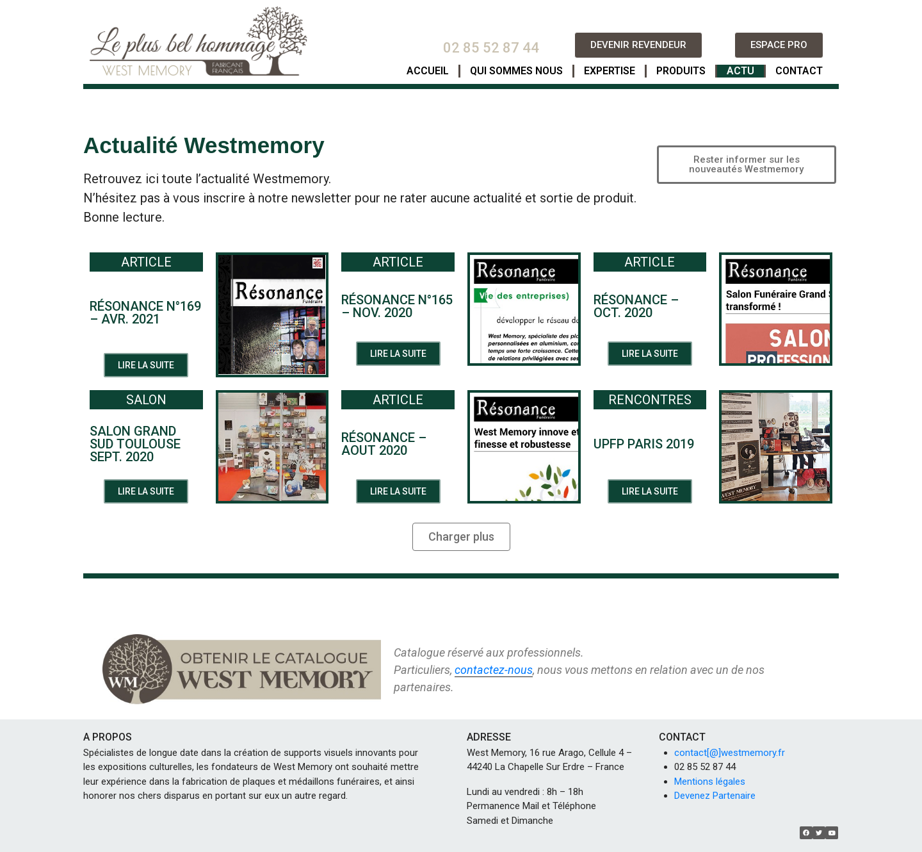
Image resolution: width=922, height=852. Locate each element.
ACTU (740, 71)
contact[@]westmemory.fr (729, 752)
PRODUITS (681, 71)
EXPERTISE (609, 71)
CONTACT (799, 71)
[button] (638, 45)
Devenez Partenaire (715, 795)
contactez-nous (494, 669)
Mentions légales (709, 781)
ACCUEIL (428, 71)
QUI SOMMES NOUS (516, 71)
